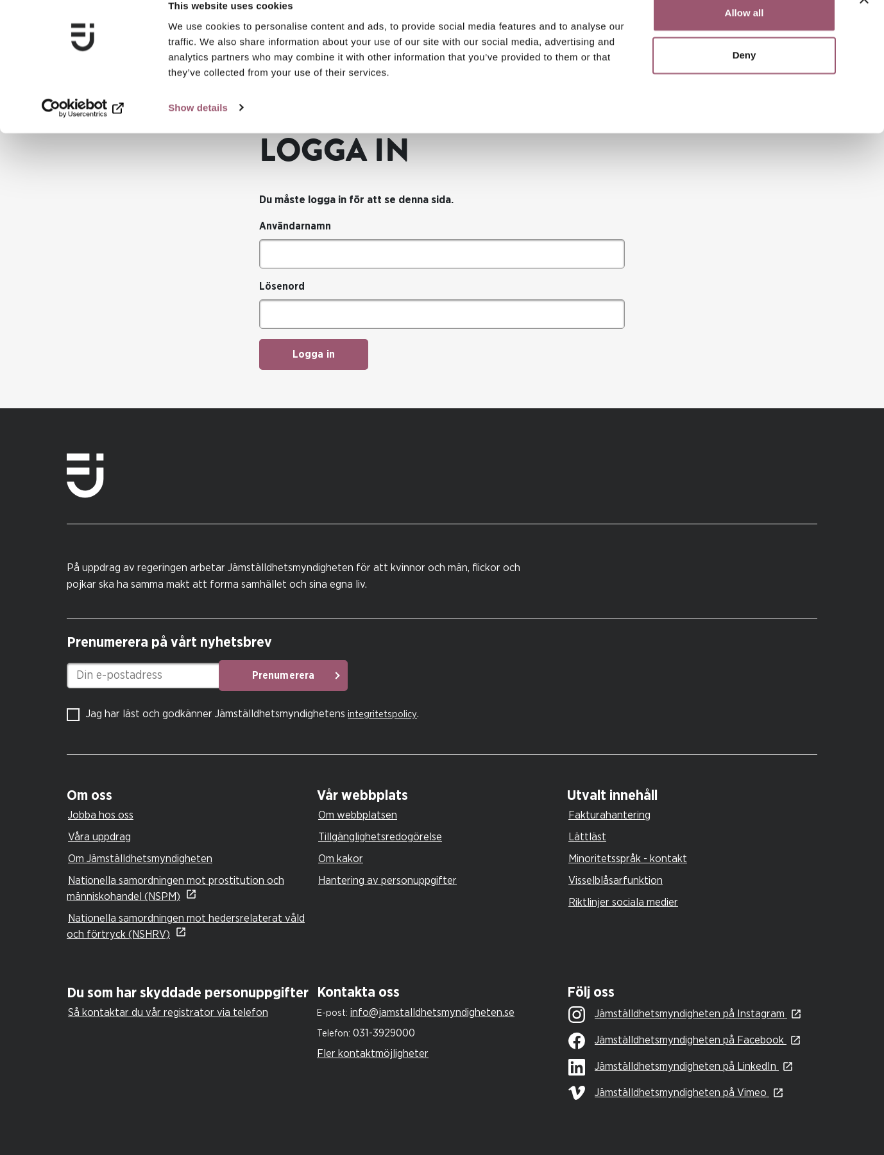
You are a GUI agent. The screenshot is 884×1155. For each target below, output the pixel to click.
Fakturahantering (609, 815)
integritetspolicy (382, 714)
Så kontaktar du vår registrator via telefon (168, 1012)
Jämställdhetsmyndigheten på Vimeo (668, 1093)
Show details (198, 127)
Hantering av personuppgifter (387, 880)
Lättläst (587, 836)
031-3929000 (384, 1032)
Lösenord (282, 286)
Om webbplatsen (357, 815)
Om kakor (340, 858)
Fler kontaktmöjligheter (373, 1053)
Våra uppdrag (99, 836)
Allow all (744, 33)
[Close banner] (864, 19)
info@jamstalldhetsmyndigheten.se (432, 1012)
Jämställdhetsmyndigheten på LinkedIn (673, 1067)
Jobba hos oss (100, 815)
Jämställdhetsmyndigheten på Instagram (677, 1014)
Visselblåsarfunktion (615, 880)
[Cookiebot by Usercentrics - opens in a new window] (83, 128)
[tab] (188, 795)
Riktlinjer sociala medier (623, 902)
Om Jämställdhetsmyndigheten (140, 858)
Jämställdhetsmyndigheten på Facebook (677, 1041)
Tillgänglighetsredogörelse (380, 836)
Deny (744, 76)
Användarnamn (295, 226)
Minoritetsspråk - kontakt (627, 858)
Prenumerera (381, 675)
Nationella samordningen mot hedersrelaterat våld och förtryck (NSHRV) (186, 926)
